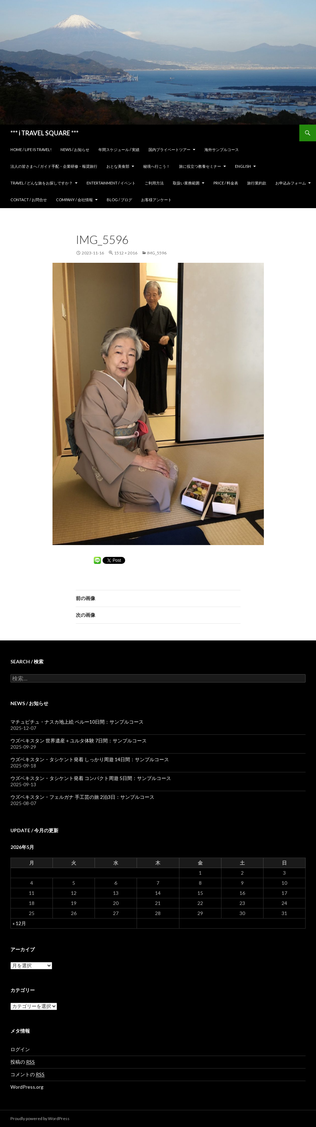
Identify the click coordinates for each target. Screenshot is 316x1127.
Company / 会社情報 (74, 199)
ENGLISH (243, 166)
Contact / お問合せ (28, 199)
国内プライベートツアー (169, 149)
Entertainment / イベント (111, 183)
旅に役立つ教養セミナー (200, 166)
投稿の (22, 1062)
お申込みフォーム (290, 183)
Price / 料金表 (225, 183)
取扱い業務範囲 (186, 183)
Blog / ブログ (119, 199)
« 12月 (19, 923)
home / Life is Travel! (30, 149)
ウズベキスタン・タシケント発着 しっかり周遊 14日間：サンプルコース (89, 759)
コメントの (27, 1074)
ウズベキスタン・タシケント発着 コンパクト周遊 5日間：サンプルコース (90, 778)
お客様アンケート (156, 199)
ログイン (20, 1049)
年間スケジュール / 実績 (118, 149)
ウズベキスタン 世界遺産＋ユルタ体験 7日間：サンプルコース (78, 740)
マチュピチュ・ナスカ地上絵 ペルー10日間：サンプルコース (77, 722)
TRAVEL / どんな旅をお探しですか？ (41, 183)
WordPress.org (26, 1087)
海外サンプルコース (221, 149)
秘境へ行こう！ (156, 166)
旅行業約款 (256, 183)
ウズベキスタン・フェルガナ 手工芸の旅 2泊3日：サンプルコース (82, 797)
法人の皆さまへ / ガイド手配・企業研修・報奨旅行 (53, 166)
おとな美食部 (117, 166)
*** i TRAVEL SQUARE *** (44, 133)
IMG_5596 (157, 252)
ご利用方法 (154, 183)
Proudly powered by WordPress (40, 1118)
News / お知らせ (74, 149)
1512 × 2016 (125, 252)
